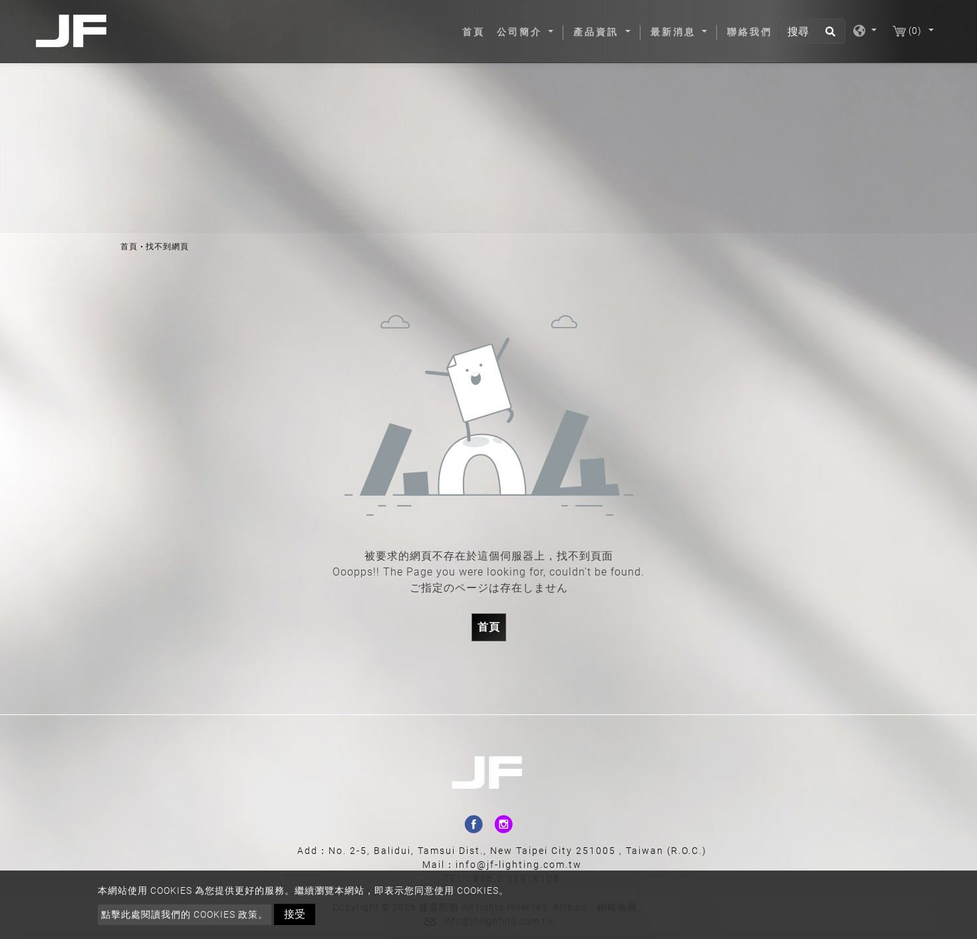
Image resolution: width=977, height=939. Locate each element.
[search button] (828, 36)
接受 (294, 914)
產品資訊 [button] (598, 32)
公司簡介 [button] (521, 32)
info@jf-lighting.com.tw (519, 864)
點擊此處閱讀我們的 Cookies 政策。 (184, 914)
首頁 (476, 31)
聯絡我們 (749, 32)
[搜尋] (812, 31)
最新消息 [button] (675, 32)
